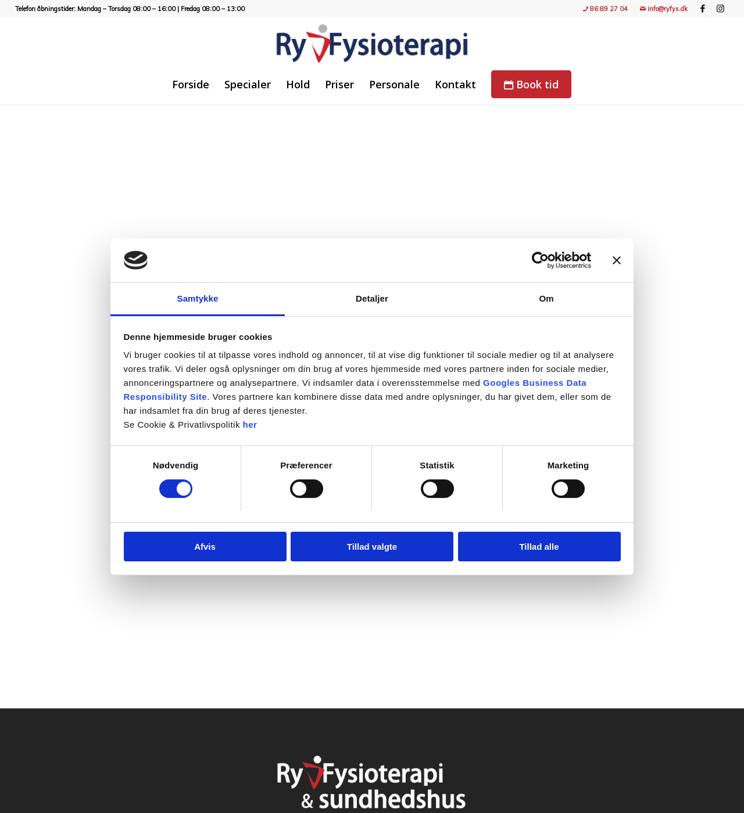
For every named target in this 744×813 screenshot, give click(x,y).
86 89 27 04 (605, 9)
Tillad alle (539, 546)
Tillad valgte (372, 546)
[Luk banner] (617, 260)
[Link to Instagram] (720, 8)
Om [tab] (546, 298)
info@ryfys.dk (664, 9)
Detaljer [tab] (372, 298)
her (250, 424)
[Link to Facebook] (702, 8)
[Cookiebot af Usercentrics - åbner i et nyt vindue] (540, 260)
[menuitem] (605, 9)
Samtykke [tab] (198, 298)
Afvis (205, 546)
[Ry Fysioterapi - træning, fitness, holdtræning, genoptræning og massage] (372, 43)
